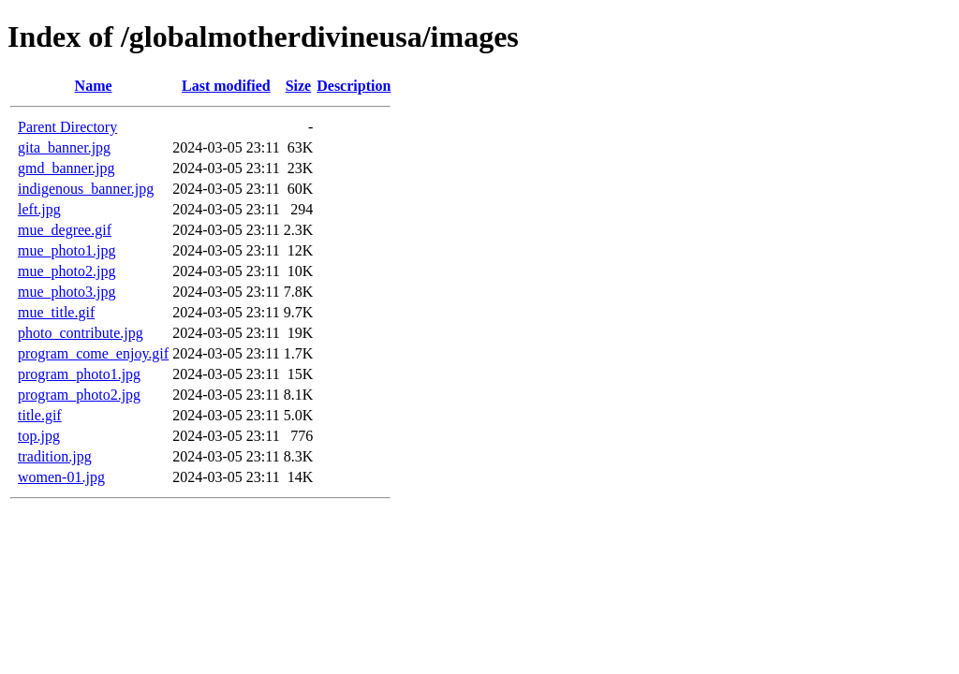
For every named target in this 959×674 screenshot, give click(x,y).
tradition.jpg (55, 456)
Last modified (226, 86)
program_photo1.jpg (79, 374)
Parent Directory (67, 127)
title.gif (40, 415)
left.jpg (39, 209)
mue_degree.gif (64, 230)
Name (93, 86)
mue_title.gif (56, 312)
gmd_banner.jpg (66, 168)
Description (354, 86)
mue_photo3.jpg (66, 292)
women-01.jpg (61, 477)
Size (299, 86)
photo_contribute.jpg (80, 333)
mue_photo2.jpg (66, 271)
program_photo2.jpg (79, 395)
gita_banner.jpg (64, 147)
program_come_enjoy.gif (93, 353)
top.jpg (39, 436)
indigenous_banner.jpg (86, 189)
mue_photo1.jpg (66, 250)
